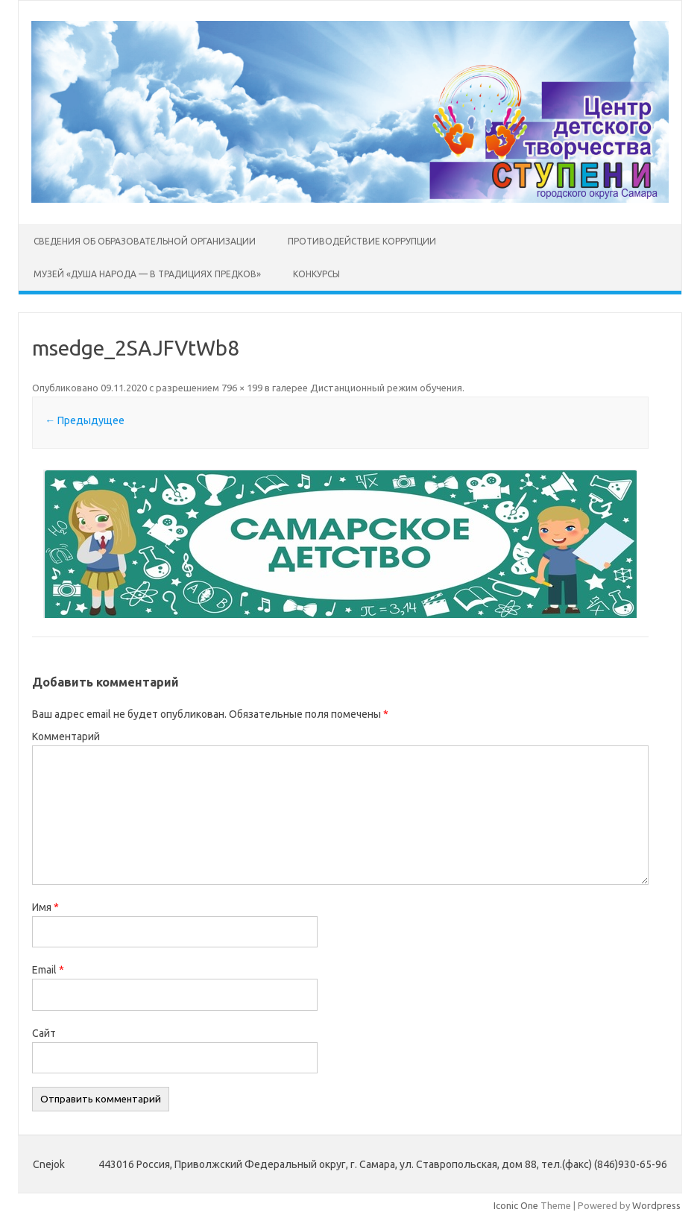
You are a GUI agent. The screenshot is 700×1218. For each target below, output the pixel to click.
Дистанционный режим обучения (386, 387)
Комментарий (66, 736)
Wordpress (656, 1205)
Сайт (44, 1033)
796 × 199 (241, 387)
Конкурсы (316, 274)
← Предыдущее (84, 420)
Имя (45, 907)
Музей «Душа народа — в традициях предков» (147, 274)
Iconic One (516, 1205)
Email (48, 970)
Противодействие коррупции (362, 241)
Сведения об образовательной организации (145, 241)
